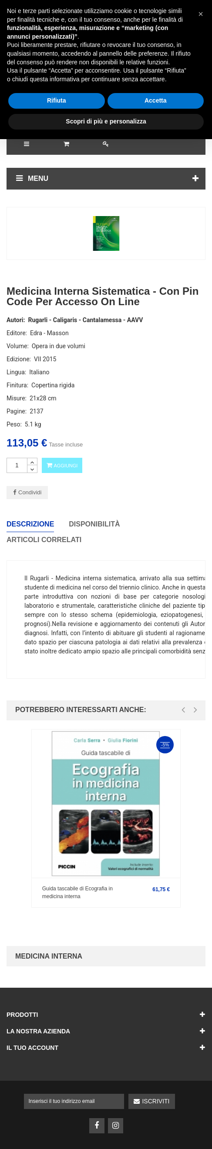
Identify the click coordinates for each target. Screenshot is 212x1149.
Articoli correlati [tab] (44, 539)
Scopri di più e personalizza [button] (106, 1131)
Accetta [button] (156, 1110)
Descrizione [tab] (30, 524)
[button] (201, 1024)
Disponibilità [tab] (94, 524)
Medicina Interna (48, 956)
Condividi (29, 492)
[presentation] (183, 710)
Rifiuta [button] (56, 1110)
